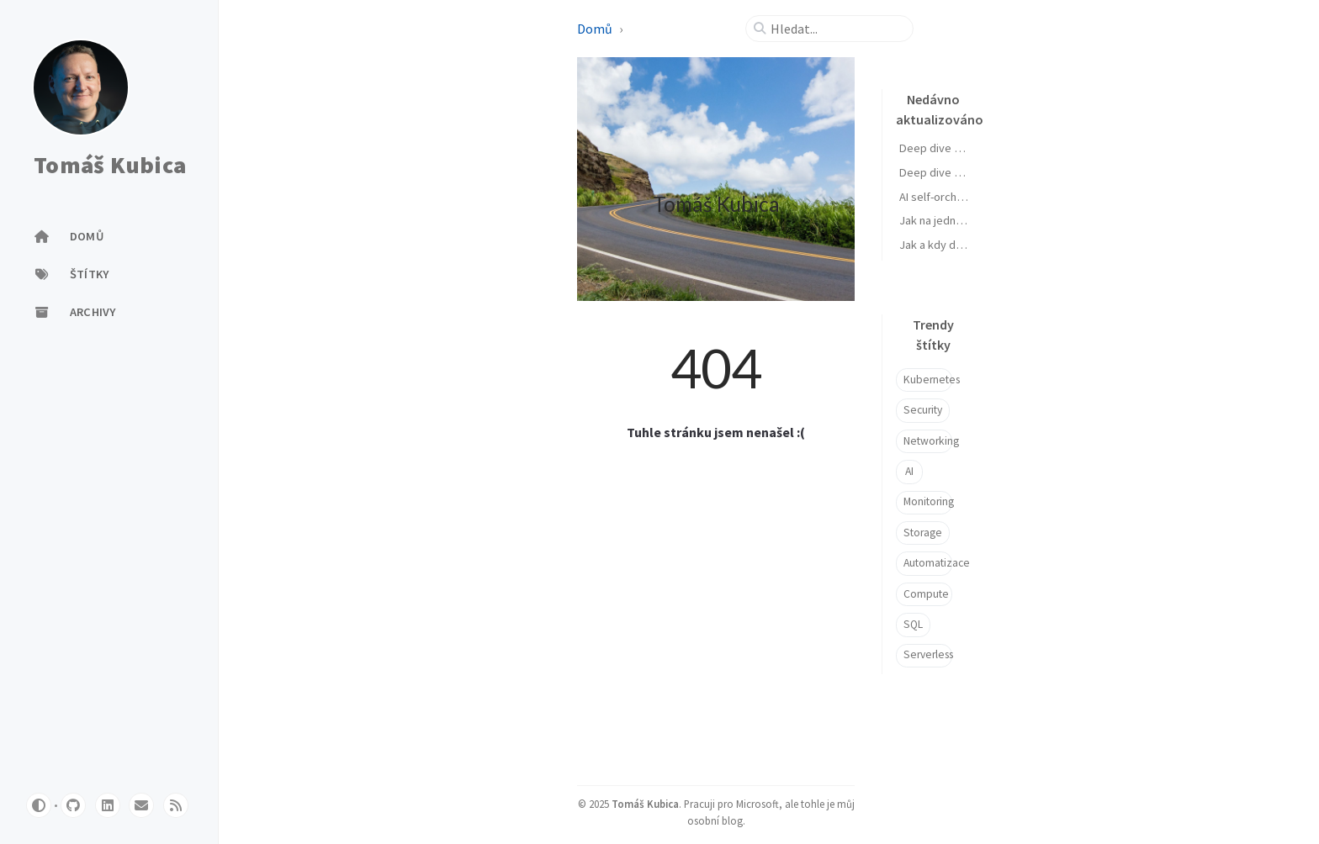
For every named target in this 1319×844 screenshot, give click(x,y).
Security (922, 410)
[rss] (176, 805)
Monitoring (927, 501)
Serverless (927, 654)
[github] (73, 805)
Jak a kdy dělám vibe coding (970, 244)
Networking (927, 441)
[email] (141, 805)
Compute (926, 594)
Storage (922, 532)
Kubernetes (927, 379)
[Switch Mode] (38, 805)
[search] (836, 28)
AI (909, 471)
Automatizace (927, 563)
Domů (594, 28)
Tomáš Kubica (110, 165)
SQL (913, 624)
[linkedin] (107, 805)
